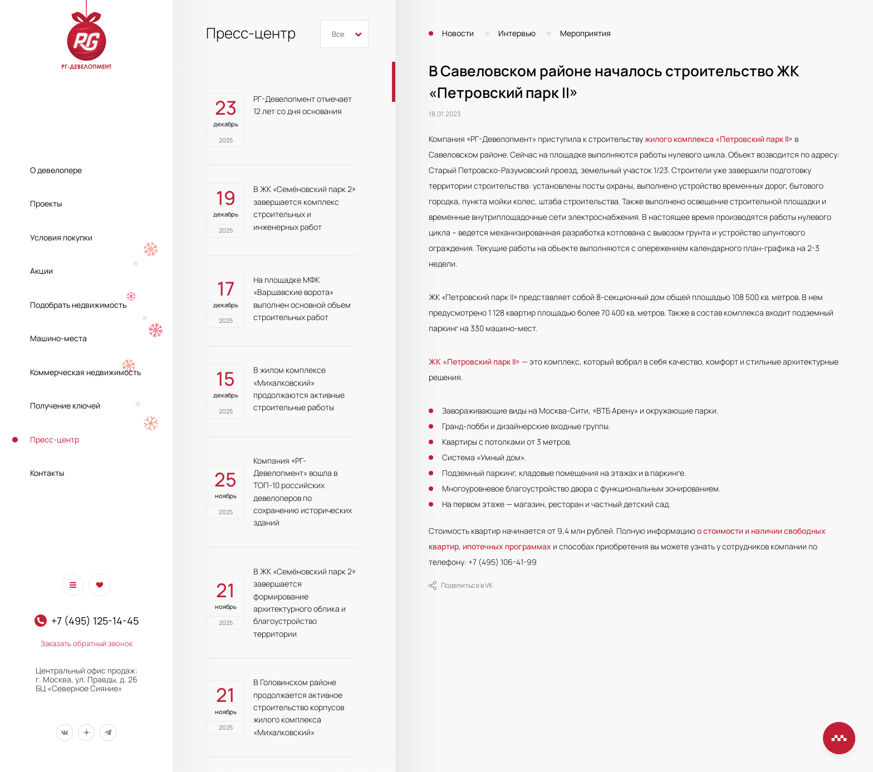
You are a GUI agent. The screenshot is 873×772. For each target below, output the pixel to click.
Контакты (47, 473)
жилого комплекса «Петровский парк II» (719, 139)
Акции (41, 270)
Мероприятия (585, 33)
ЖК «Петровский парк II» (474, 361)
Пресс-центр (54, 439)
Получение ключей (65, 405)
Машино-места (58, 338)
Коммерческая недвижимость (85, 372)
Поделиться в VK (461, 585)
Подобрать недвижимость (78, 304)
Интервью (517, 33)
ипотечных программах (507, 546)
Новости (458, 33)
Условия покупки (61, 237)
